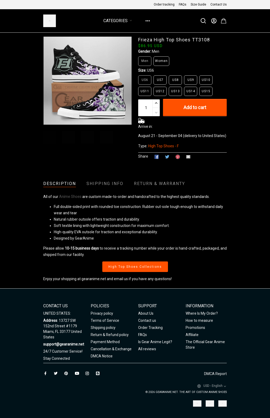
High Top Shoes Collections (135, 267)
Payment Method (105, 342)
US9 (190, 80)
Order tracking (164, 4)
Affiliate (192, 335)
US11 (145, 91)
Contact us (147, 320)
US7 (160, 80)
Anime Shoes (70, 197)
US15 (206, 91)
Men (155, 51)
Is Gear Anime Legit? (155, 342)
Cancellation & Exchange (111, 349)
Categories (118, 20)
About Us (145, 313)
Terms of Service (105, 320)
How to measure (199, 320)
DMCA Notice (102, 356)
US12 (160, 91)
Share (143, 156)
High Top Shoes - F (163, 146)
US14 (190, 91)
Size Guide (198, 4)
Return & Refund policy (110, 335)
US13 (175, 91)
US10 (206, 80)
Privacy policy (102, 313)
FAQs (182, 4)
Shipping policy (103, 327)
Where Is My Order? (202, 313)
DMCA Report (215, 374)
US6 (150, 70)
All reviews (147, 349)
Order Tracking (150, 327)
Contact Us (218, 4)
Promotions (195, 327)
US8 (175, 80)
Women (161, 61)
